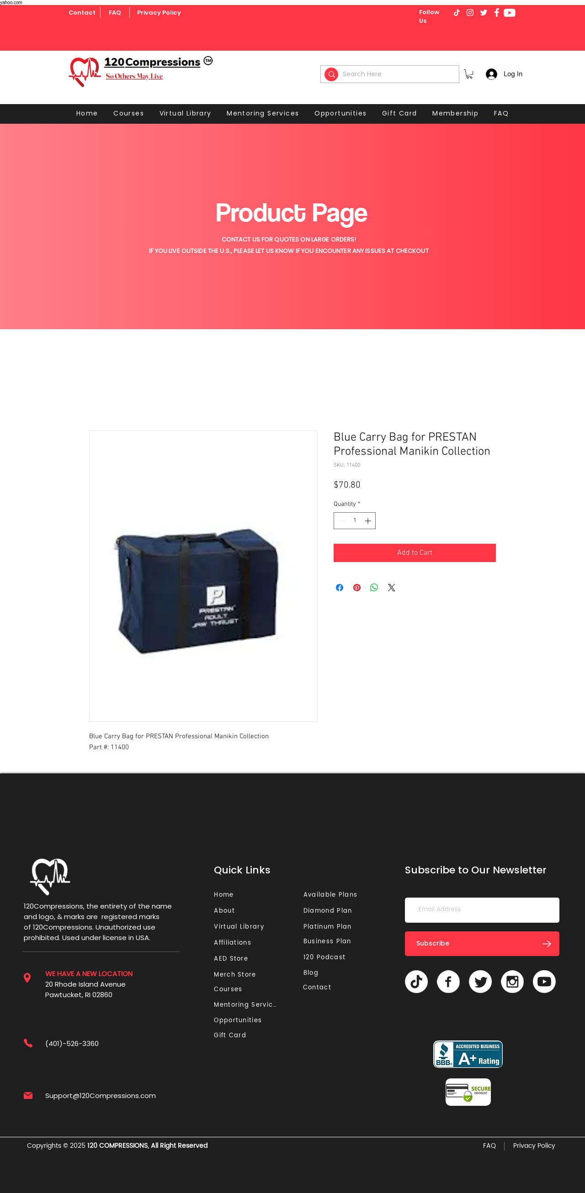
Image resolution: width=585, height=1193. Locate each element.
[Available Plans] (331, 895)
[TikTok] (416, 981)
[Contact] (82, 13)
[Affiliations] (235, 943)
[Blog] (314, 973)
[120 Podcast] (326, 957)
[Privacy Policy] (159, 13)
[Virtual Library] (249, 927)
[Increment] (368, 521)
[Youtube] (509, 13)
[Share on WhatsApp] (374, 587)
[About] (227, 911)
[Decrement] (340, 521)
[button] (469, 74)
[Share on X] (391, 587)
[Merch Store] (237, 975)
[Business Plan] (329, 941)
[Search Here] (391, 74)
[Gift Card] (231, 1035)
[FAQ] (114, 13)
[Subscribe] (482, 943)
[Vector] (448, 981)
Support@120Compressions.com (100, 1095)
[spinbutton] (354, 521)
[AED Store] (232, 959)
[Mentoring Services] (248, 1005)
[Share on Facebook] (339, 587)
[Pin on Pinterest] (356, 587)
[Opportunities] (240, 1020)
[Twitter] (480, 981)
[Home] (225, 895)
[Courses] (231, 989)
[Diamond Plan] (329, 911)
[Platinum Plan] (329, 927)
